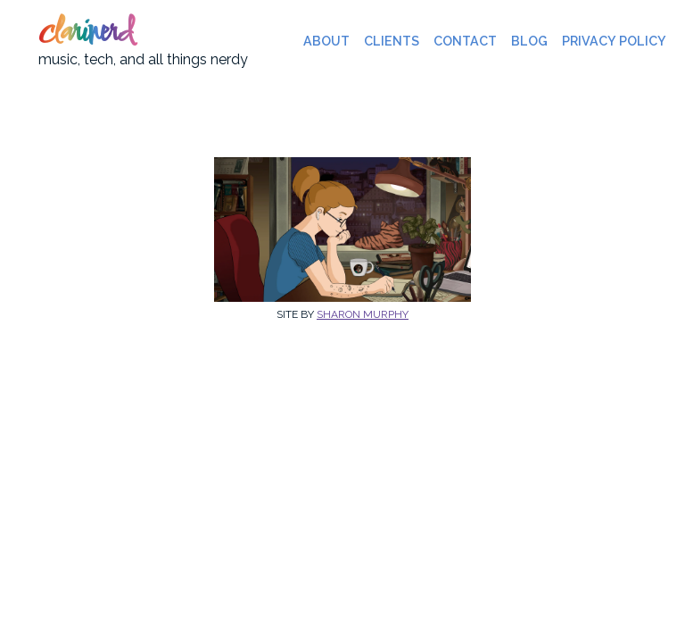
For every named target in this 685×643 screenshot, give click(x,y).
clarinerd (85, 34)
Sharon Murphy (363, 314)
